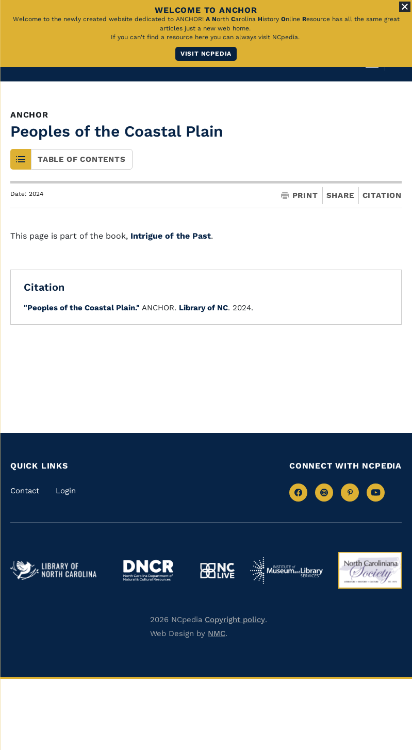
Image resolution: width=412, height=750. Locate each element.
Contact (24, 490)
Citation (382, 195)
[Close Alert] (404, 7)
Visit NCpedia (206, 53)
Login (66, 490)
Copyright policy (235, 619)
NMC (216, 633)
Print (299, 195)
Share (340, 195)
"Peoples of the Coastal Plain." (82, 307)
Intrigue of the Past (170, 236)
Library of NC (203, 307)
